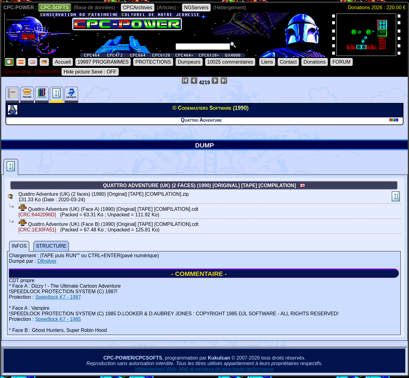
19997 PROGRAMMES (103, 62)
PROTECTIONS (153, 62)
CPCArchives (137, 7)
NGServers (196, 7)
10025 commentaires (230, 62)
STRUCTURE (51, 246)
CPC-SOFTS (54, 7)
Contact (288, 62)
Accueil (63, 62)
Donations (315, 62)
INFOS (19, 246)
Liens (267, 62)
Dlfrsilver (46, 261)
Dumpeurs (189, 62)
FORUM (341, 62)
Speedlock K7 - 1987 (58, 297)
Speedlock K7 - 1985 (58, 319)
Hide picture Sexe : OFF (90, 71)
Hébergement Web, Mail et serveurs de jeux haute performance (204, 369)
